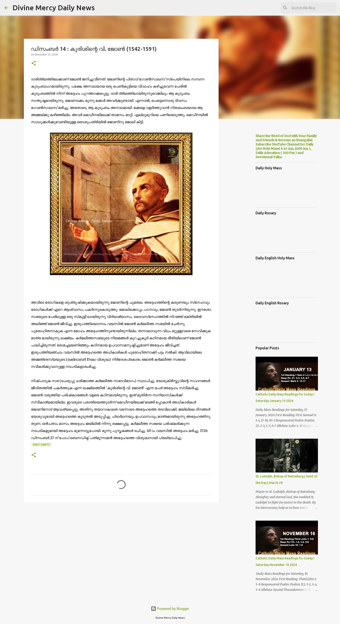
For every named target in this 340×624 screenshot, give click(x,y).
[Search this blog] (313, 7)
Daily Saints (41, 444)
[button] (33, 64)
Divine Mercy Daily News (53, 8)
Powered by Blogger (170, 609)
